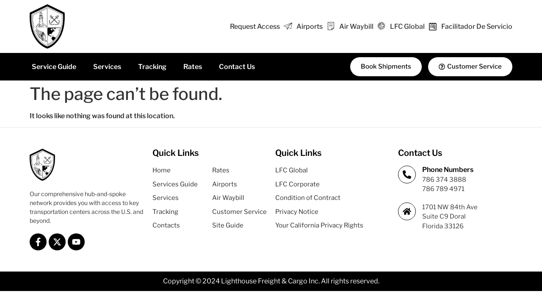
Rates (192, 67)
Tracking (152, 67)
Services (107, 67)
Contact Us (237, 67)
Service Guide (54, 67)
